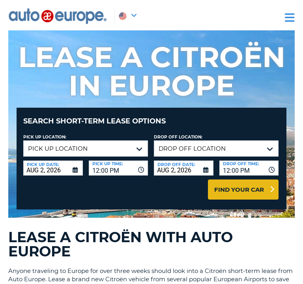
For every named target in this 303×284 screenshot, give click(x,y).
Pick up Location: (44, 137)
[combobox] (119, 168)
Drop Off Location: (178, 137)
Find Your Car (239, 189)
